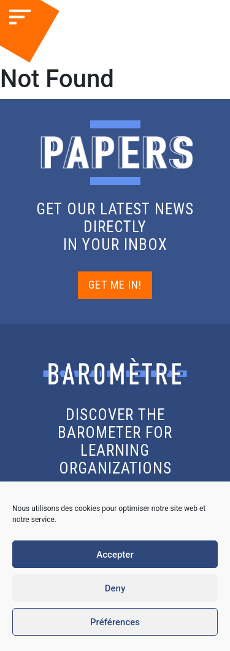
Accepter (114, 554)
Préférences (115, 622)
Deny (115, 588)
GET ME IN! (115, 284)
